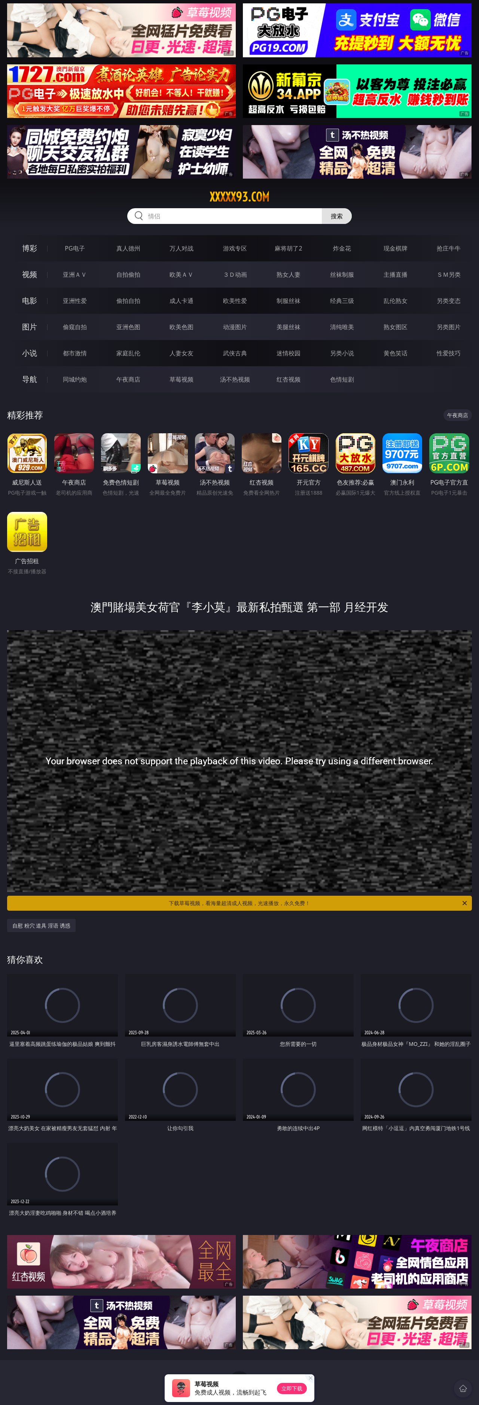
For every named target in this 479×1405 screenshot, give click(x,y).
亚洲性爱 (75, 301)
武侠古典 (235, 353)
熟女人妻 (288, 274)
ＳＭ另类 (449, 274)
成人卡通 (181, 301)
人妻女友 (181, 353)
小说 (29, 353)
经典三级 (342, 301)
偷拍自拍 (128, 301)
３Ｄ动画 (235, 274)
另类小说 (342, 353)
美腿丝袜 (288, 327)
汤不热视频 (235, 379)
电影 (29, 300)
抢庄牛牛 (449, 248)
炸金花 (342, 248)
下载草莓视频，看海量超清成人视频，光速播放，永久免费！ (318, 903)
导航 (29, 379)
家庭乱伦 (128, 353)
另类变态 (449, 301)
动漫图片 (235, 327)
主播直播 (396, 274)
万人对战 (181, 248)
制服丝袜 (288, 301)
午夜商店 (128, 379)
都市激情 (75, 353)
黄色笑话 (396, 353)
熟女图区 (396, 327)
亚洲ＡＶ (75, 274)
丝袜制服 (342, 274)
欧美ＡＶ (181, 274)
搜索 (337, 216)
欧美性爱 (235, 301)
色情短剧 (342, 379)
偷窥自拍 (75, 327)
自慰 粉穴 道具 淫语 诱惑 (41, 925)
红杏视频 (288, 379)
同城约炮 (75, 379)
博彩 (29, 248)
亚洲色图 (128, 327)
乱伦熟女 (396, 301)
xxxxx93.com (239, 196)
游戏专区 (235, 248)
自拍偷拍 (128, 274)
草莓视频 (181, 379)
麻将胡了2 (288, 248)
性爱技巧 (449, 353)
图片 (29, 327)
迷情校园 (288, 353)
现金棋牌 (396, 248)
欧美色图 (181, 327)
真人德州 (128, 248)
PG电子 (75, 248)
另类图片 (449, 327)
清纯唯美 (342, 327)
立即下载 (291, 1388)
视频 (29, 274)
